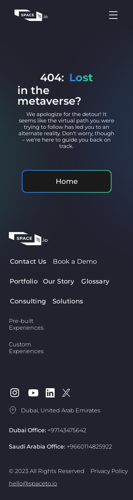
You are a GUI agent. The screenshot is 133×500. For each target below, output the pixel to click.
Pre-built (21, 321)
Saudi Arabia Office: (60, 446)
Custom (20, 344)
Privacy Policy (109, 471)
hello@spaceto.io (33, 483)
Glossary (95, 281)
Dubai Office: (47, 430)
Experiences (26, 327)
